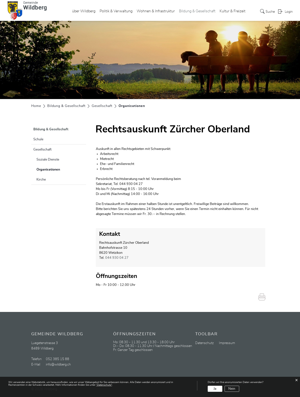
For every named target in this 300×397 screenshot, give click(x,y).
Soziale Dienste (47, 159)
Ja (215, 388)
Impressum (227, 343)
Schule (38, 139)
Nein (231, 388)
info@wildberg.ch (58, 364)
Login (289, 11)
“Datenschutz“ (104, 385)
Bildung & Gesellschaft (197, 11)
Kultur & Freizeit (232, 11)
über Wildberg (83, 11)
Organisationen (58, 169)
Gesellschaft (42, 149)
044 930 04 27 (117, 257)
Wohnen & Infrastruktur (156, 11)
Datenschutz (204, 343)
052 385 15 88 (57, 359)
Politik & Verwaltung (116, 11)
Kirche (41, 179)
